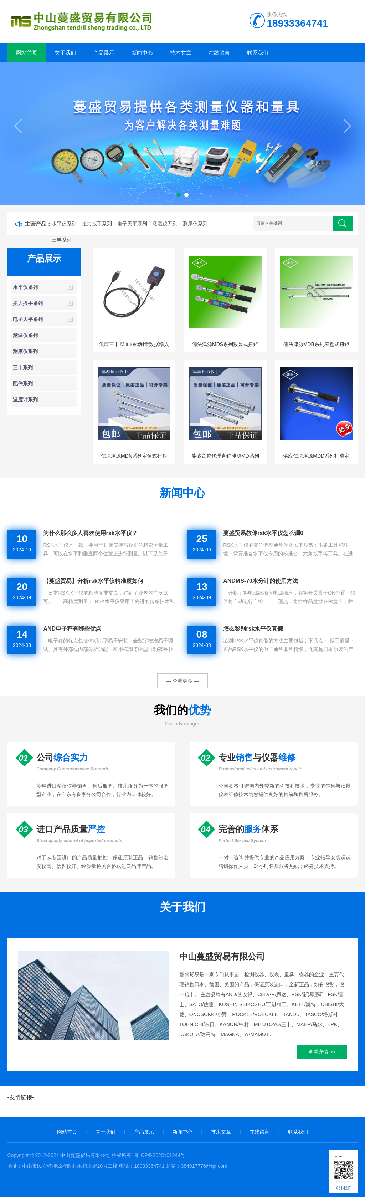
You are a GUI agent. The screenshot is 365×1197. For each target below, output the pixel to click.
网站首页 (26, 53)
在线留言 (219, 53)
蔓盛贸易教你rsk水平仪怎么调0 (263, 533)
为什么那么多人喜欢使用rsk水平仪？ (90, 533)
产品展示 (103, 53)
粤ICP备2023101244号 (159, 1155)
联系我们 (257, 53)
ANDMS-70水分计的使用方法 (260, 581)
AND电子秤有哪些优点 (72, 629)
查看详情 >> (321, 1052)
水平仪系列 (64, 223)
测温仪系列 (165, 223)
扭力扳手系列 (97, 223)
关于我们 (65, 53)
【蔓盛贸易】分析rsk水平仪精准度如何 (93, 581)
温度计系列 (25, 399)
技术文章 (180, 53)
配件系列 (23, 383)
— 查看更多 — (182, 681)
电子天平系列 (132, 223)
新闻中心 (142, 53)
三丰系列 (62, 240)
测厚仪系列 (195, 223)
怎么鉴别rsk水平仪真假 (253, 629)
